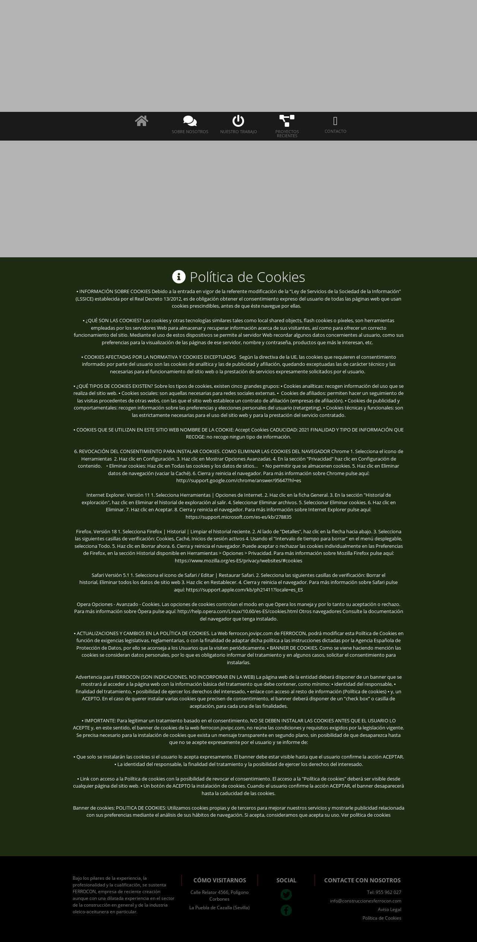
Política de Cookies (382, 918)
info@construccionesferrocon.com (365, 901)
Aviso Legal (389, 909)
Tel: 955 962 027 (384, 892)
